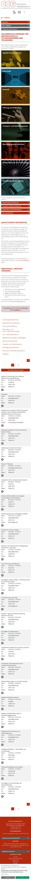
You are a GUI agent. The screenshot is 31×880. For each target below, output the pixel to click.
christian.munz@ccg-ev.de (17, 301)
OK (22, 877)
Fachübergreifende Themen (13, 181)
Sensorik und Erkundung (9, 341)
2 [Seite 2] (15, 365)
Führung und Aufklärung (11, 108)
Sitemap (15, 863)
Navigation (5, 22)
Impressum (16, 861)
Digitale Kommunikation (11, 53)
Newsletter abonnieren (8, 851)
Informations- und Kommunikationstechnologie (10, 330)
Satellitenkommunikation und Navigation (14, 338)
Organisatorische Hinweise (15, 858)
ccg (12, 828)
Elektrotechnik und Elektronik (10, 202)
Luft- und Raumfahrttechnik (10, 334)
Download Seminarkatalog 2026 (11, 838)
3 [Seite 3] (18, 365)
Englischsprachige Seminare (10, 29)
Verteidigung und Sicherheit (13, 144)
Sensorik (5, 89)
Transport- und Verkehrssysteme (15, 126)
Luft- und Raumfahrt (7, 213)
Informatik (6, 71)
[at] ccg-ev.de (17, 828)
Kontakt (15, 857)
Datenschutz (15, 860)
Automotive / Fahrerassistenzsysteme (13, 351)
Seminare (7, 18)
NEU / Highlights (6, 25)
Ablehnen (8, 877)
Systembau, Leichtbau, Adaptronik (11, 206)
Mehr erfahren (4, 874)
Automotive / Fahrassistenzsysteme (12, 209)
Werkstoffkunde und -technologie (15, 162)
